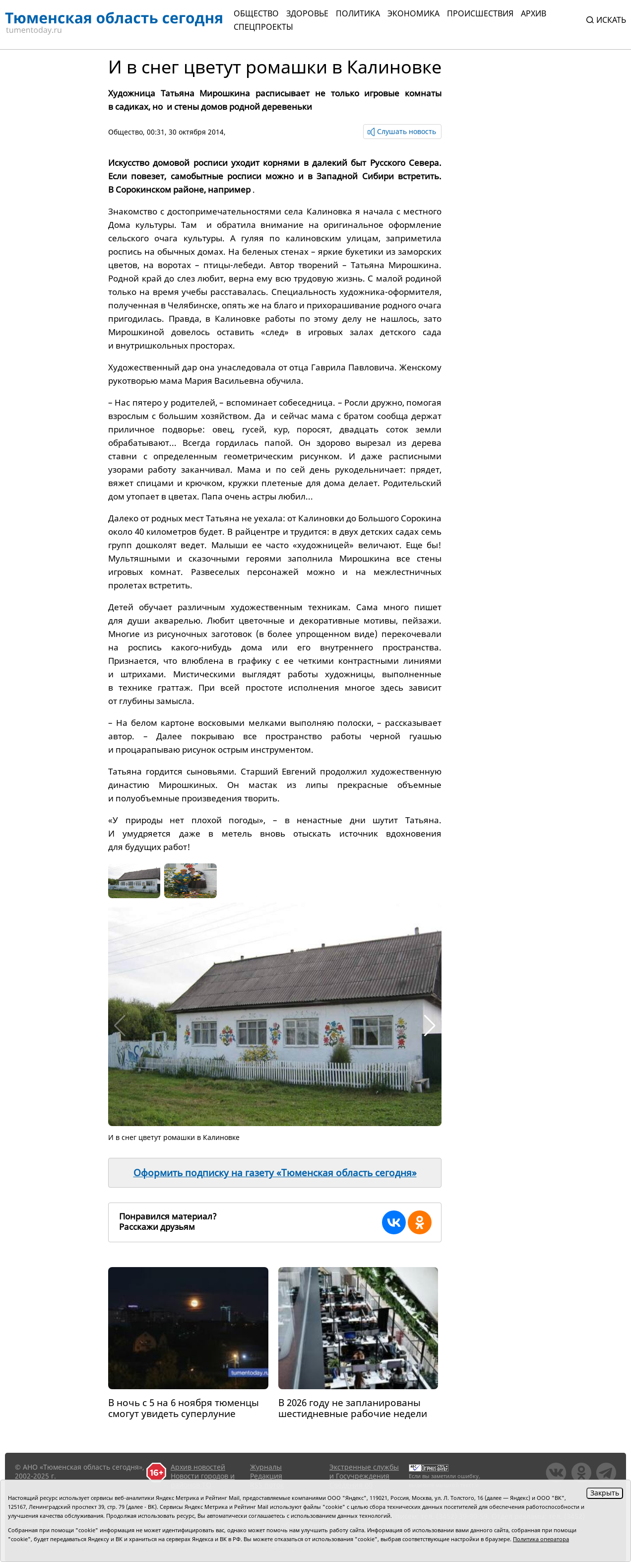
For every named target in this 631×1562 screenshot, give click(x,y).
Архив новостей (198, 1467)
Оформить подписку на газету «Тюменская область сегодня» (275, 1172)
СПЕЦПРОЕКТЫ (263, 26)
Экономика (413, 13)
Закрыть (604, 1492)
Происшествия (480, 13)
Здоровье (307, 13)
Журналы (266, 1467)
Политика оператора (541, 1539)
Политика (358, 13)
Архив (533, 13)
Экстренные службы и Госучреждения (364, 1471)
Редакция (266, 1476)
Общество (256, 13)
